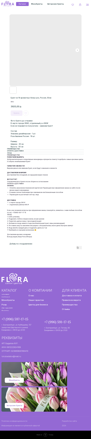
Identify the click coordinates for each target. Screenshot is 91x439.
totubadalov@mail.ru (11, 356)
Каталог (9, 290)
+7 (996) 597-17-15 (15, 319)
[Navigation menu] (87, 5)
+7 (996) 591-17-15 (57, 322)
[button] (73, 5)
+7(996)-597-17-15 (19, 212)
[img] (8, 4)
